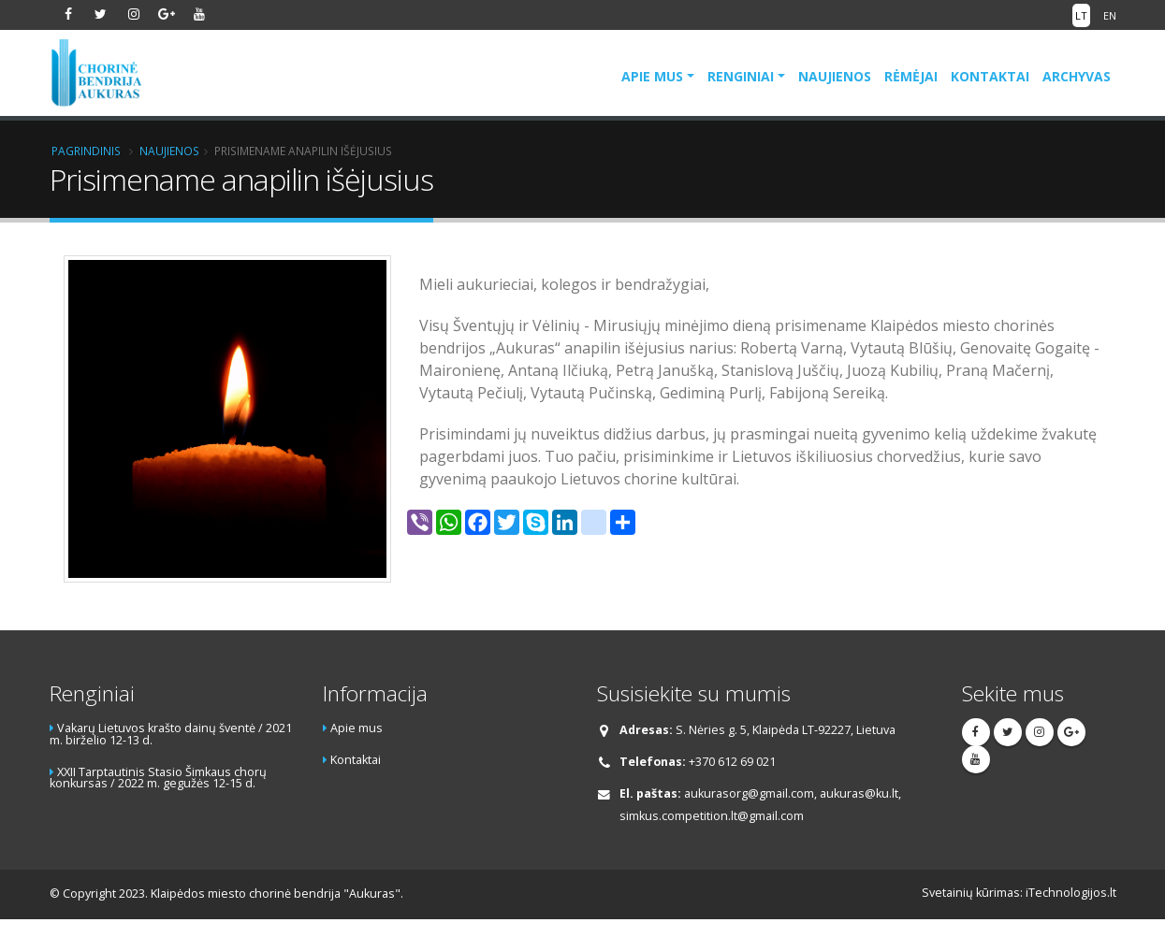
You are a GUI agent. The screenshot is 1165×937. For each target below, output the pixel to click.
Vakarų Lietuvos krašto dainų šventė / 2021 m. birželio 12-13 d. (171, 734)
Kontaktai (990, 76)
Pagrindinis (86, 150)
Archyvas (1076, 76)
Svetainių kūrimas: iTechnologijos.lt (1019, 893)
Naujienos (834, 76)
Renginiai (740, 76)
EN (1109, 15)
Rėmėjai (911, 76)
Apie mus (652, 76)
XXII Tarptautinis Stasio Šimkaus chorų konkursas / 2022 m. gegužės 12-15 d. (158, 778)
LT (1081, 15)
